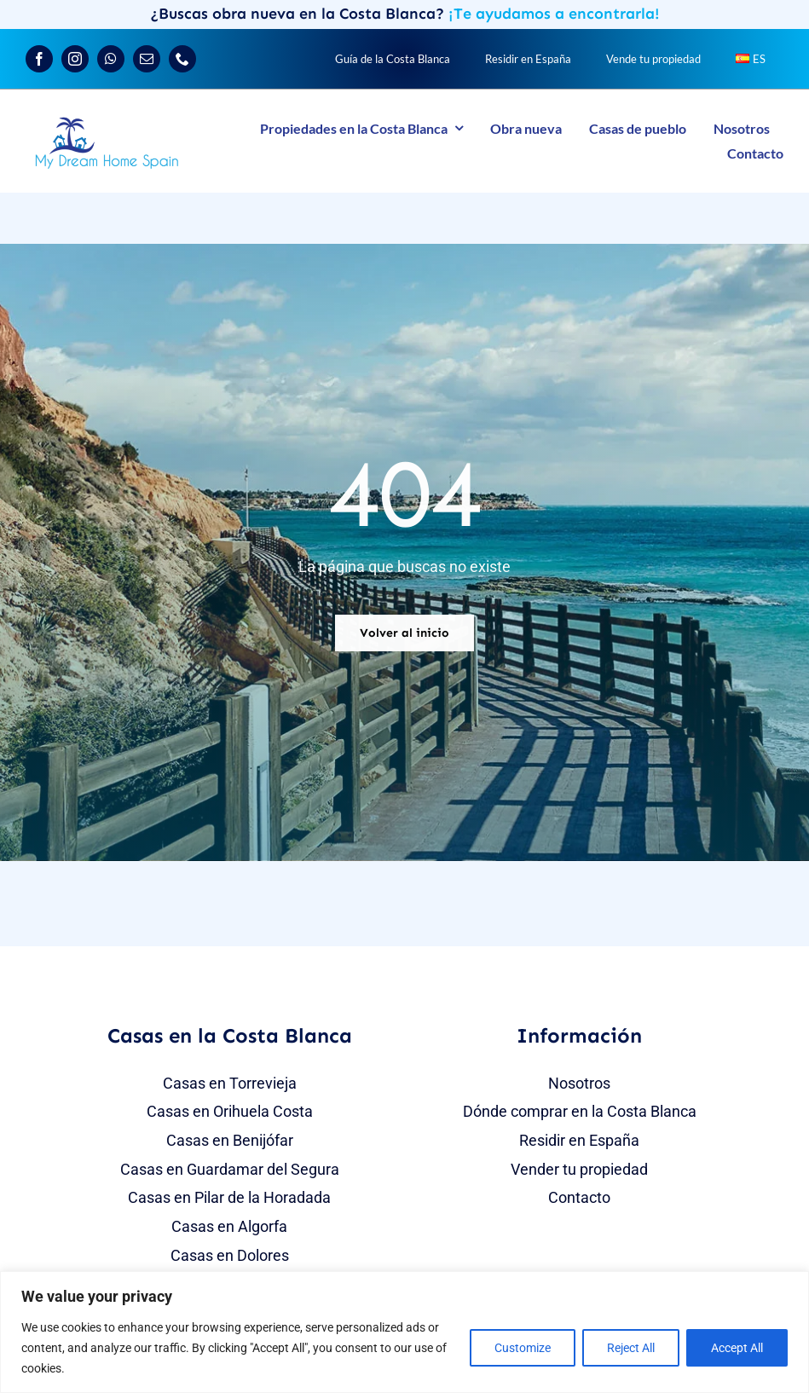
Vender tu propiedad (579, 1169)
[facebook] (39, 58)
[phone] (182, 58)
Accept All (737, 1348)
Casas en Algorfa (229, 1226)
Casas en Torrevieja (230, 1083)
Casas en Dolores (229, 1255)
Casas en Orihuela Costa (230, 1111)
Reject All (631, 1348)
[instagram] (75, 58)
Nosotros (579, 1083)
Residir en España (579, 1140)
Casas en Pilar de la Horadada (229, 1197)
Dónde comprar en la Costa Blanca (579, 1111)
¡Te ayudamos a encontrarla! (554, 13)
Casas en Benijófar (229, 1140)
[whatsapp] (110, 58)
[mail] (146, 58)
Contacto (579, 1197)
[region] (404, 1332)
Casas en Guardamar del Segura (229, 1169)
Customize (522, 1348)
